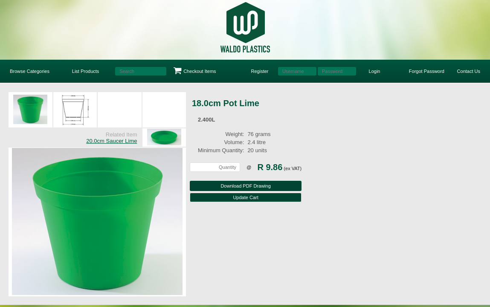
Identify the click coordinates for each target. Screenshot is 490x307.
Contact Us (468, 71)
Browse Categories (29, 71)
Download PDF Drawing (245, 185)
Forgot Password (426, 71)
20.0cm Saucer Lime (111, 141)
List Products (85, 71)
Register (260, 71)
